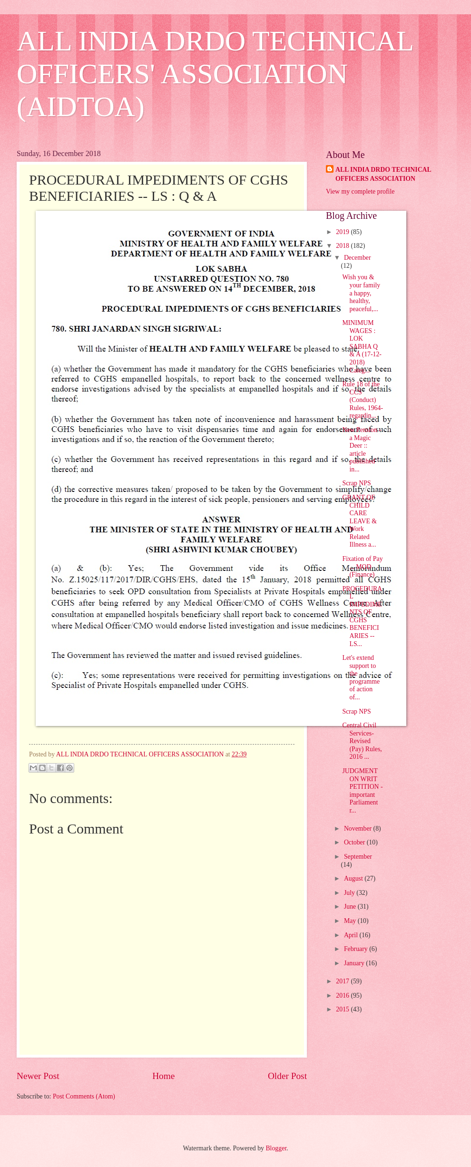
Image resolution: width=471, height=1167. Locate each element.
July (350, 892)
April (352, 935)
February (356, 948)
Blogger (275, 1148)
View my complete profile (360, 191)
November (358, 828)
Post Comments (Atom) (84, 1096)
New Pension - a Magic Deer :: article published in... (361, 449)
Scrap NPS (356, 483)
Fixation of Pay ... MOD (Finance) (362, 566)
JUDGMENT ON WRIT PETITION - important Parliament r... (362, 790)
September (358, 856)
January (355, 963)
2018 (343, 245)
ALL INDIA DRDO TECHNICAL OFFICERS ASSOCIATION (383, 174)
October (355, 842)
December (357, 257)
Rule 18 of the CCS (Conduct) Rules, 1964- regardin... (362, 400)
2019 (343, 231)
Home (163, 1076)
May (351, 920)
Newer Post (38, 1076)
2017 (343, 981)
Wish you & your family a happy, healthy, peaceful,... (361, 293)
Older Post (287, 1076)
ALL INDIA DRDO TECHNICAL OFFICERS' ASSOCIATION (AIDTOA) (215, 73)
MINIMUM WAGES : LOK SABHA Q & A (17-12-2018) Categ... (361, 346)
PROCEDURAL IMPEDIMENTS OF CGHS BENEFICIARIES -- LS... (362, 616)
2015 (343, 1009)
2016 (343, 995)
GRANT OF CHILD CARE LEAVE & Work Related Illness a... (359, 521)
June (351, 906)
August (354, 878)
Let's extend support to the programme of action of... (361, 677)
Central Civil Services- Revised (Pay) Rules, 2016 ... (362, 741)
